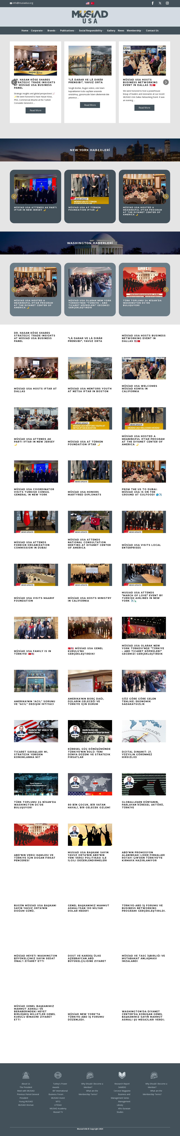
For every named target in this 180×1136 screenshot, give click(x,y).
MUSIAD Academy (58, 1108)
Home (25, 30)
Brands (51, 30)
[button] (14, 82)
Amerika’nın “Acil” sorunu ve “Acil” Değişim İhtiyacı (34, 702)
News (121, 30)
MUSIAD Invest (58, 1098)
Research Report (122, 1083)
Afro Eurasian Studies (123, 1110)
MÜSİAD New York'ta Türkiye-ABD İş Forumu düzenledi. (86, 1017)
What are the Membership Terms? (88, 1092)
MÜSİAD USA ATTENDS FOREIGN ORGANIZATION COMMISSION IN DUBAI (32, 545)
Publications (67, 30)
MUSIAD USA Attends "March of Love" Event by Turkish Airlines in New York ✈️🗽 (142, 596)
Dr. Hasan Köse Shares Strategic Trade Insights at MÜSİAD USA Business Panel (34, 83)
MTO (58, 1101)
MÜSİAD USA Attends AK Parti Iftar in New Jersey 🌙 (35, 208)
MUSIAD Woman (26, 1105)
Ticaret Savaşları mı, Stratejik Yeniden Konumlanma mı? (31, 754)
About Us (26, 1083)
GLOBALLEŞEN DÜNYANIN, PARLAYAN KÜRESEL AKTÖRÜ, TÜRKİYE (143, 805)
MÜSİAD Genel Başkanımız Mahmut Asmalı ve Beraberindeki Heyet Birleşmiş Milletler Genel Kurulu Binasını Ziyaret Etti (35, 1013)
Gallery (111, 30)
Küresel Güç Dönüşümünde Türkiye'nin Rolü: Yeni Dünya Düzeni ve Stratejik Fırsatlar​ (89, 753)
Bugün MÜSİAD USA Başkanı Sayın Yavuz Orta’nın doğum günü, (35, 908)
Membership (134, 30)
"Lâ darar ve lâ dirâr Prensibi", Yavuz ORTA (85, 81)
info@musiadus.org (21, 3)
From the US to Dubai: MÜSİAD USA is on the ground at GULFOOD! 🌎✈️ (142, 492)
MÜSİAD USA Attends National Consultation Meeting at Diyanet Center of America (89, 543)
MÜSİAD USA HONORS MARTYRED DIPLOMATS (84, 493)
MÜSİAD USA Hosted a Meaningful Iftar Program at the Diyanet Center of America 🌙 (142, 211)
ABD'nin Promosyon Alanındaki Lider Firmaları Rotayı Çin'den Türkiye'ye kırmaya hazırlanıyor (143, 856)
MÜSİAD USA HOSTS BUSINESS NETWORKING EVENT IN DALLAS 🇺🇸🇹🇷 (140, 82)
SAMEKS (122, 1087)
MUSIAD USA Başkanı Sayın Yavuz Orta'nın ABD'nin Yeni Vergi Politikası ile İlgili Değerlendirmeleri (88, 856)
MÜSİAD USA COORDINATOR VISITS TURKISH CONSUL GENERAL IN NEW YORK (34, 492)
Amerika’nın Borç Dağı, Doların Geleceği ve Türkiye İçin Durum (86, 701)
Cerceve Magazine (122, 1090)
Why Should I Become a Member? (92, 1085)
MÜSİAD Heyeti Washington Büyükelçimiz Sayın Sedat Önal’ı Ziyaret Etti (35, 958)
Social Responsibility (90, 30)
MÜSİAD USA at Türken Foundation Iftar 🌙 (84, 208)
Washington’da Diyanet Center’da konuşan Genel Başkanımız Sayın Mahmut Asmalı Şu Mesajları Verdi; (143, 1015)
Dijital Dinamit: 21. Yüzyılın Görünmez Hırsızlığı (137, 754)
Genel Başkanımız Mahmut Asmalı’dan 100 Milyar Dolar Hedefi (88, 908)
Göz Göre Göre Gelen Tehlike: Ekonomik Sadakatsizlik (139, 701)
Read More (35, 110)
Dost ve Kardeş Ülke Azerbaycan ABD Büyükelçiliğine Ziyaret (87, 958)
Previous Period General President (28, 1096)
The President (26, 1087)
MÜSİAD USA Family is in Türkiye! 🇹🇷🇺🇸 (32, 652)
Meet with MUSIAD (26, 1090)
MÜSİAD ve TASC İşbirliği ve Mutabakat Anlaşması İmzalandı (143, 958)
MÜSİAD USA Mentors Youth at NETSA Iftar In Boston (90, 390)
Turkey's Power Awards (59, 1085)
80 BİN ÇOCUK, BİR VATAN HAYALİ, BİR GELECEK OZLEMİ (89, 806)
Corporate (37, 30)
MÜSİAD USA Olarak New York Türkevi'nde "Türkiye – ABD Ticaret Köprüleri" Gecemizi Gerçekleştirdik (89, 304)
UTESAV (58, 1105)
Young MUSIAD (26, 1101)
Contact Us (152, 30)
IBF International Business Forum (58, 1092)
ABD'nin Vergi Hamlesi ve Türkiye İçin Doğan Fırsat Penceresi (35, 858)
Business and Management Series (120, 1096)
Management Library (123, 1103)
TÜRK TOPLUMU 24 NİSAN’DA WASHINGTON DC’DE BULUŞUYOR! (142, 303)
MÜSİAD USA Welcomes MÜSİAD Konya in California (139, 389)
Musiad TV (58, 1112)
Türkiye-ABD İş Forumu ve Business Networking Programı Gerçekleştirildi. (144, 908)
